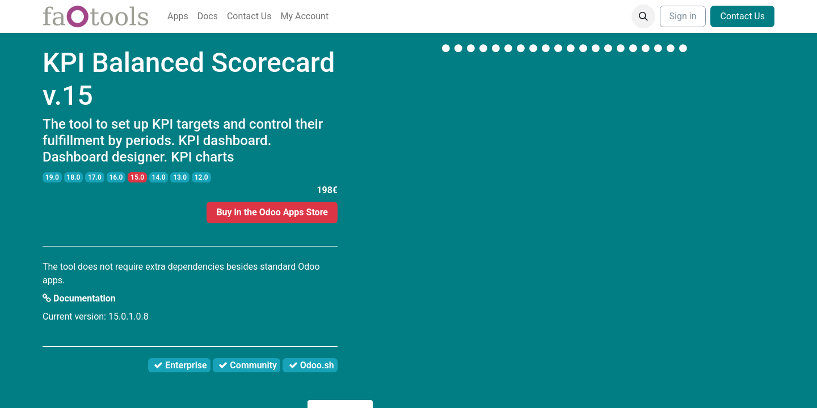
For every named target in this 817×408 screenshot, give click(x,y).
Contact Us (742, 16)
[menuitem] (178, 16)
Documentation (79, 298)
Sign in (683, 16)
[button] (643, 16)
